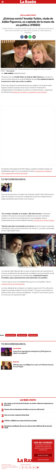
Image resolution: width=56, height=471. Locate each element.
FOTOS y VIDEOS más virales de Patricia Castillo (20, 421)
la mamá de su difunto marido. (44, 220)
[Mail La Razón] (34, 37)
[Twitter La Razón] (26, 37)
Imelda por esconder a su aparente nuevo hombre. (29, 92)
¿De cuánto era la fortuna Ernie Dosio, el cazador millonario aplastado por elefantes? (28, 404)
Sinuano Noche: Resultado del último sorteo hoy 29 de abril (24, 409)
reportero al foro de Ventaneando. (13, 284)
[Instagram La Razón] (30, 467)
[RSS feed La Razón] (33, 467)
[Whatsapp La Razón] (30, 37)
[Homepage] (28, 1)
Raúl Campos (8, 73)
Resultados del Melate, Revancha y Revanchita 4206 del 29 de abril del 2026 (28, 427)
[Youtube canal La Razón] (37, 467)
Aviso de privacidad (43, 459)
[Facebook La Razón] (22, 37)
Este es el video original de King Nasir (16, 415)
